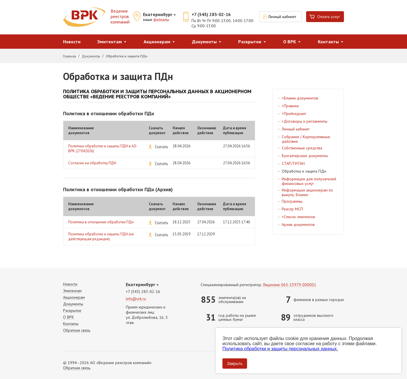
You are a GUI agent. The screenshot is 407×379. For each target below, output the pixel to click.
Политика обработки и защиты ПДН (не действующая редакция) (101, 236)
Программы (292, 201)
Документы (204, 41)
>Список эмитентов (298, 216)
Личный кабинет (282, 16)
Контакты (328, 41)
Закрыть (234, 363)
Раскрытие (249, 41)
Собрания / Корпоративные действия (306, 139)
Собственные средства (302, 148)
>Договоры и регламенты (304, 121)
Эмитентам (109, 41)
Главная (69, 56)
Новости (72, 41)
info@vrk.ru (136, 299)
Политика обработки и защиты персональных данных (279, 348)
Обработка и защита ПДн (304, 171)
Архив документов (298, 224)
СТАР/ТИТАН (293, 163)
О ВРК (289, 41)
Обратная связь (76, 330)
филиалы (161, 20)
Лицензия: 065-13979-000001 (289, 285)
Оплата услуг (328, 16)
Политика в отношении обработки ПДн (101, 222)
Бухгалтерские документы (305, 155)
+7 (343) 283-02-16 (211, 14)
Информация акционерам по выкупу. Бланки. (307, 192)
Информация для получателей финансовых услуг (309, 181)
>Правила (290, 105)
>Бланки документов (300, 98)
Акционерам (157, 41)
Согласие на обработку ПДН (92, 163)
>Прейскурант (294, 113)
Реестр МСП (292, 209)
